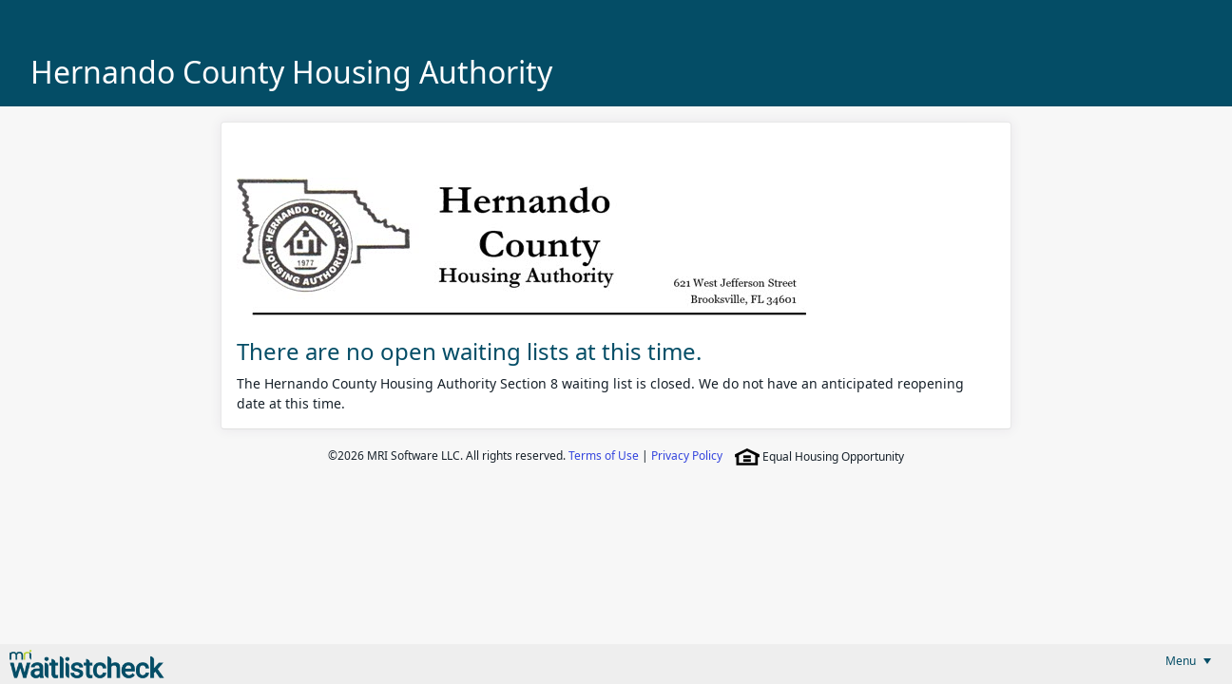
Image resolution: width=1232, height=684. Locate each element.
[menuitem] (1188, 660)
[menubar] (1188, 660)
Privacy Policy (686, 455)
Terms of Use (603, 455)
